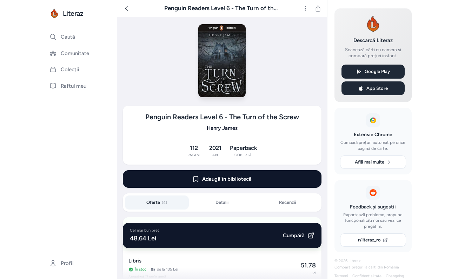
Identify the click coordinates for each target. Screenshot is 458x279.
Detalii (221, 202)
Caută (62, 36)
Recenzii (287, 202)
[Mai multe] (305, 8)
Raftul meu (67, 85)
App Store (373, 88)
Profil (61, 263)
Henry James (222, 128)
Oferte (156, 202)
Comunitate (69, 53)
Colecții (64, 69)
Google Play (373, 71)
